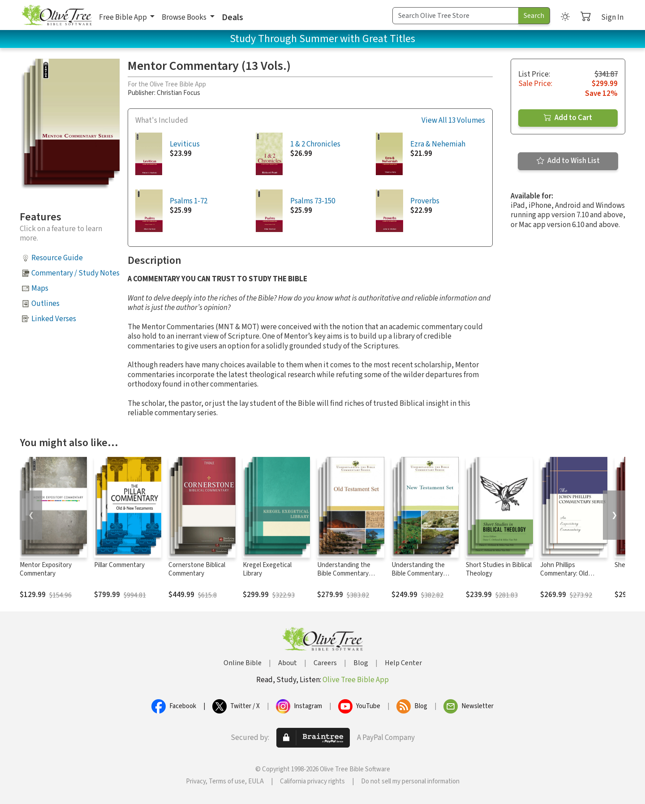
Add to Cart (568, 117)
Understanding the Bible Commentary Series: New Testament (424, 573)
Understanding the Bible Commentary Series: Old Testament (348, 573)
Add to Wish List (568, 160)
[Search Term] (455, 15)
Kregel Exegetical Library (267, 569)
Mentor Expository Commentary (46, 569)
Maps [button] (39, 288)
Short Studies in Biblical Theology (499, 569)
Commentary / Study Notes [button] (75, 273)
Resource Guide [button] (57, 258)
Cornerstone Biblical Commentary (196, 569)
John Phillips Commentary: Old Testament (564, 573)
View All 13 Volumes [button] (453, 120)
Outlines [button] (45, 303)
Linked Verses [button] (53, 319)
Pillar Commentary (119, 565)
